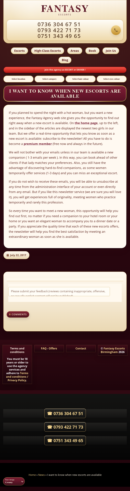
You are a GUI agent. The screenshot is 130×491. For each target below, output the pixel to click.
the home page (86, 123)
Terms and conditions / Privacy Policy (17, 376)
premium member (38, 144)
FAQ (44, 348)
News (41, 475)
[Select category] (50, 79)
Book (92, 51)
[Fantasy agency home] (65, 10)
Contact (80, 348)
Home (32, 475)
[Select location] (18, 79)
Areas (75, 51)
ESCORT (69, 69)
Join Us (111, 51)
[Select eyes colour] (112, 79)
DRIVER (81, 69)
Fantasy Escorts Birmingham (113, 350)
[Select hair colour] (81, 79)
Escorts (19, 51)
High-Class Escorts (47, 51)
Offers (53, 348)
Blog (65, 60)
